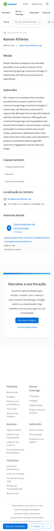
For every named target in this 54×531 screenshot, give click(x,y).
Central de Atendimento (13, 468)
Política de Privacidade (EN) (14, 487)
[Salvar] (36, 526)
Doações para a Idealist (36, 440)
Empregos (34, 396)
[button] (7, 12)
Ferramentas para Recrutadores (15, 451)
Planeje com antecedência (13, 403)
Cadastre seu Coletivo (13, 444)
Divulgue (11, 396)
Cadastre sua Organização (13, 436)
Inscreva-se (37, 4)
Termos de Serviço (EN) (15, 480)
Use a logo (12, 408)
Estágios (33, 400)
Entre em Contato (15, 473)
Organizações (36, 405)
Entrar (25, 4)
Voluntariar (34, 12)
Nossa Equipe (35, 434)
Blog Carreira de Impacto (37, 411)
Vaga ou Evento (14, 430)
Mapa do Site (13, 493)
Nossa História (36, 430)
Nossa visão (12, 392)
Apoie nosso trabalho (12, 415)
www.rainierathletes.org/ (30, 46)
